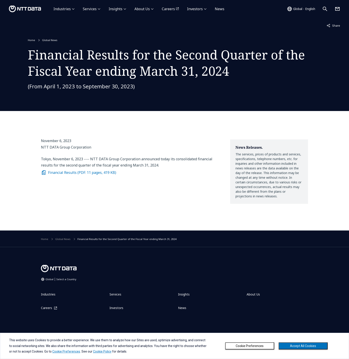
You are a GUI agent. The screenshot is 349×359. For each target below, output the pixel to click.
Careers (168, 8)
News (219, 8)
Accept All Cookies (303, 346)
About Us (142, 8)
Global (60, 279)
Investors (195, 8)
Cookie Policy (102, 351)
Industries (62, 8)
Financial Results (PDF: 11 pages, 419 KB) (82, 172)
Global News (49, 40)
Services (90, 8)
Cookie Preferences (250, 346)
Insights (115, 8)
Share (333, 25)
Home (31, 40)
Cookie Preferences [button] (66, 351)
